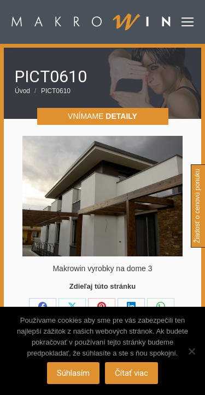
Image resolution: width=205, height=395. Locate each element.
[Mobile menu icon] (187, 21)
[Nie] (191, 351)
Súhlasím (73, 373)
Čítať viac (131, 373)
